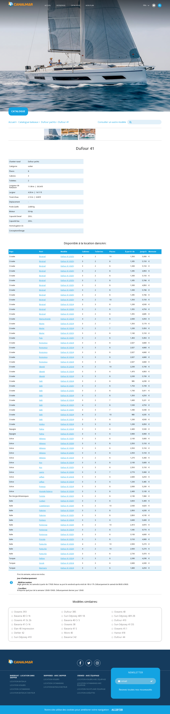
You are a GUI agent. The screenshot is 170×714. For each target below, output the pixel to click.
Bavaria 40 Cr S (72, 620)
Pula (40, 338)
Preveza (42, 486)
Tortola (42, 496)
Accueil (48, 5)
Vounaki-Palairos (45, 491)
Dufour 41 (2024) (67, 304)
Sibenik (42, 366)
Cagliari (42, 501)
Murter (41, 323)
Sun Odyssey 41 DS (124, 624)
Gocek (41, 563)
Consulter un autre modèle (112, 122)
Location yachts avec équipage (91, 689)
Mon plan (90, 5)
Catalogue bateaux (28, 122)
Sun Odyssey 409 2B (124, 616)
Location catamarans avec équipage (89, 684)
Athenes (42, 438)
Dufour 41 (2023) (67, 333)
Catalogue (75, 5)
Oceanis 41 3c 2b (22, 620)
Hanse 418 (119, 633)
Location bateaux (18, 681)
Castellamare (44, 506)
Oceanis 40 (120, 611)
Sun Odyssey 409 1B (74, 616)
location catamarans (54, 683)
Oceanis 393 (20, 611)
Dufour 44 (119, 637)
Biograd (42, 256)
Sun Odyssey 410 (23, 637)
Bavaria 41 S (70, 628)
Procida (42, 539)
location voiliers (51, 679)
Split (40, 381)
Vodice (42, 424)
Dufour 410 (120, 620)
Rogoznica (43, 343)
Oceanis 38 (69, 624)
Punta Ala (43, 544)
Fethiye (42, 558)
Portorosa (43, 525)
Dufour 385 (70, 611)
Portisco (42, 520)
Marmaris (43, 568)
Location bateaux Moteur (55, 687)
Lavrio (41, 472)
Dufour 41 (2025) (67, 256)
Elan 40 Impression (24, 628)
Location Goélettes (86, 693)
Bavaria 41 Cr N (22, 624)
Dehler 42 (19, 633)
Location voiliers (17, 685)
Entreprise (60, 5)
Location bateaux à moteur (22, 693)
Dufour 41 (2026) (67, 309)
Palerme (42, 510)
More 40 (68, 633)
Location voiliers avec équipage (91, 679)
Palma (41, 429)
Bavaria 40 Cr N (22, 616)
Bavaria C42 (70, 637)
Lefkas (41, 477)
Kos (40, 462)
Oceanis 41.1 (120, 628)
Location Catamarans (20, 689)
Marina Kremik (44, 319)
